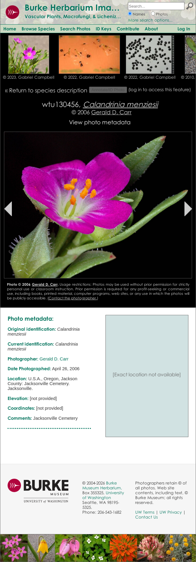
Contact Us (146, 517)
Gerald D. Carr (111, 112)
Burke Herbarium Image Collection (96, 7)
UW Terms (144, 512)
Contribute (128, 28)
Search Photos (75, 28)
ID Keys (103, 28)
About (151, 28)
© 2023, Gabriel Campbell (28, 77)
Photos (162, 14)
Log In (183, 28)
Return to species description (48, 90)
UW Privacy (171, 512)
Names (139, 14)
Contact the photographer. (73, 298)
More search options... (150, 20)
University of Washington (103, 495)
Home (9, 28)
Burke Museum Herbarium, (102, 485)
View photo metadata (100, 122)
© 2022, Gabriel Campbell (89, 77)
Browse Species (38, 28)
